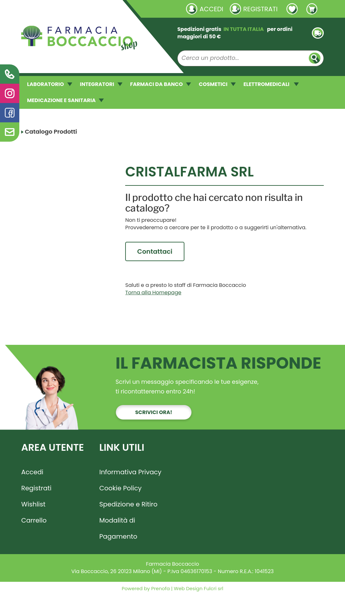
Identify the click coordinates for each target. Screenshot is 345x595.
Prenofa (160, 588)
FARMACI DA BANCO (160, 84)
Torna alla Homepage (153, 292)
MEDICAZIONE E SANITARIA (65, 100)
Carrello (34, 520)
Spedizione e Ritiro (128, 504)
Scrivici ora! (153, 412)
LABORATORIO (49, 84)
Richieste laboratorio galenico (59, 8)
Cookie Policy (120, 488)
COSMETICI (217, 84)
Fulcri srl (213, 588)
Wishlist (33, 504)
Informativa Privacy (130, 472)
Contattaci (154, 251)
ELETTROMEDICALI (271, 84)
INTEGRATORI (101, 84)
